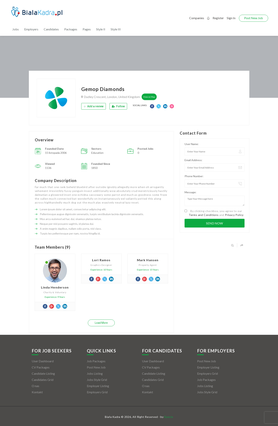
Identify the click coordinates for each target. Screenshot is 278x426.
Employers (31, 29)
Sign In (231, 18)
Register (218, 18)
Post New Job (253, 18)
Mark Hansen (147, 260)
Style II (100, 29)
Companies (196, 18)
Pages (87, 29)
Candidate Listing (43, 373)
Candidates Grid (42, 379)
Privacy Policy (234, 214)
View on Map (149, 97)
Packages (70, 29)
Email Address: (193, 160)
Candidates (51, 29)
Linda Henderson (55, 287)
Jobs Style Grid (97, 379)
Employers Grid (97, 392)
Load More (101, 322)
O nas (35, 386)
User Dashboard (43, 361)
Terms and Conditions (204, 214)
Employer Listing (98, 386)
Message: (190, 192)
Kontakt (37, 392)
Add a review (94, 106)
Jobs (15, 29)
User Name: (192, 144)
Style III (116, 29)
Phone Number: (194, 176)
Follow (118, 106)
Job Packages (96, 361)
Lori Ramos (101, 260)
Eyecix (168, 416)
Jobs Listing (95, 373)
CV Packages (41, 367)
